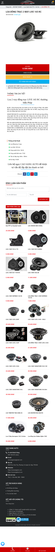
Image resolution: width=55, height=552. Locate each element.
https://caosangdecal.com (15, 472)
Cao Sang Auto (10, 503)
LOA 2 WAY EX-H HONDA (35, 249)
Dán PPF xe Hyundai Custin (13, 226)
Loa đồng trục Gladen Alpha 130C (37, 436)
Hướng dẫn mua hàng (13, 491)
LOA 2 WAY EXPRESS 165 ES (14, 296)
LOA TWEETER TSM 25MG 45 (14, 413)
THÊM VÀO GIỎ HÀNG (27, 82)
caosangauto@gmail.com (15, 460)
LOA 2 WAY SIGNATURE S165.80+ (37, 389)
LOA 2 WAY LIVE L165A (12, 366)
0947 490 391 (11, 455)
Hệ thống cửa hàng (12, 488)
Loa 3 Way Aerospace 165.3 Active (16, 436)
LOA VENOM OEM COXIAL (35, 226)
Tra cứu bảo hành (12, 493)
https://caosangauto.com (15, 470)
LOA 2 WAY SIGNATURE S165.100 (37, 366)
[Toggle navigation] (2, 2)
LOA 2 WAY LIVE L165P (12, 343)
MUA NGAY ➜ (27, 77)
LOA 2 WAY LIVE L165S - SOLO (36, 319)
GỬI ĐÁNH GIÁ (43, 199)
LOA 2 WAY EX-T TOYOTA (13, 272)
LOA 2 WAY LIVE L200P (12, 319)
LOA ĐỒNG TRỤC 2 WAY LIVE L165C (38, 343)
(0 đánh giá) (17, 14)
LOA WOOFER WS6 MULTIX (35, 413)
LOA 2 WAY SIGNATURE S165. (14, 389)
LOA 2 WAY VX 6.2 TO (12, 249)
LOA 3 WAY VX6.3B (33, 272)
